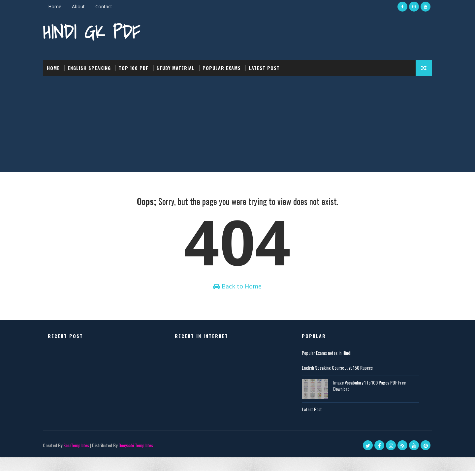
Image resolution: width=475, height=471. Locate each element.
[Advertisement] (237, 124)
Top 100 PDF (138, 65)
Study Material (180, 65)
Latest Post (312, 423)
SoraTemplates (81, 459)
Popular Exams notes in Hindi (327, 366)
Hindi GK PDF (96, 31)
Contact (108, 6)
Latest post (269, 65)
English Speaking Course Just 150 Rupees (337, 381)
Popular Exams (226, 65)
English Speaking (94, 65)
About (83, 6)
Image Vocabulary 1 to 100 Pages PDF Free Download (369, 399)
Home (59, 6)
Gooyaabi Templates (140, 459)
